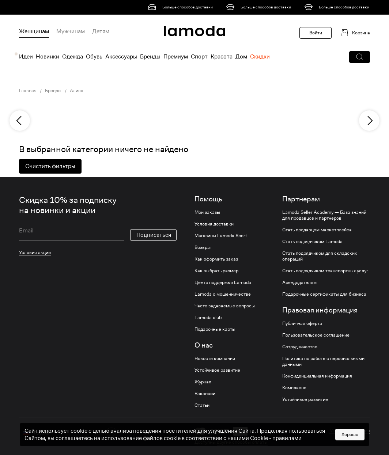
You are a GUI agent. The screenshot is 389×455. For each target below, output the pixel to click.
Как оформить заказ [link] (216, 259)
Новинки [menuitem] (47, 56)
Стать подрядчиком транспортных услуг (325, 271)
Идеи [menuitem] (26, 56)
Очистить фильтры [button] (50, 166)
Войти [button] (315, 33)
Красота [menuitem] (222, 56)
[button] (359, 57)
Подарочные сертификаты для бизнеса (324, 294)
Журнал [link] (202, 382)
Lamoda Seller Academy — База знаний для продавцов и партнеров (324, 215)
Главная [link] (28, 91)
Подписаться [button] (153, 235)
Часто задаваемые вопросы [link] (224, 306)
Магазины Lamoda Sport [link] (220, 236)
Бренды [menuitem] (150, 56)
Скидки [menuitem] (260, 56)
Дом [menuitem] (241, 56)
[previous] (20, 120)
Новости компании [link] (214, 358)
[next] (369, 120)
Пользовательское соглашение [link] (316, 335)
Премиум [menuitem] (175, 56)
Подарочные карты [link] (214, 329)
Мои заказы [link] (207, 212)
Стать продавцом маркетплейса (317, 230)
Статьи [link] (201, 405)
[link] (182, 7)
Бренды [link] (53, 91)
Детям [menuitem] (100, 31)
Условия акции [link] (35, 252)
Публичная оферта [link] (302, 323)
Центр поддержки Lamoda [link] (222, 282)
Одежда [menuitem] (72, 56)
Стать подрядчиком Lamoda (312, 241)
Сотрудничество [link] (299, 347)
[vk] (111, 431)
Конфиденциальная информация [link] (317, 376)
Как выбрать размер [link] (216, 271)
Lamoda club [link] (208, 318)
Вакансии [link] (204, 394)
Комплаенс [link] (294, 388)
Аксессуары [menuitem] (121, 56)
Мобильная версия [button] (349, 430)
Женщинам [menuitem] (34, 31)
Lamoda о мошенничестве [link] (222, 294)
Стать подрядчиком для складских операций (319, 256)
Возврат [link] (203, 247)
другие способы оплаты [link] (242, 442)
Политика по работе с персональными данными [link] (323, 361)
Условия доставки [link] (214, 224)
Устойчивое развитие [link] (217, 370)
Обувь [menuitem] (94, 56)
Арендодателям (299, 282)
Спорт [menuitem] (199, 56)
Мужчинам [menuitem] (70, 31)
